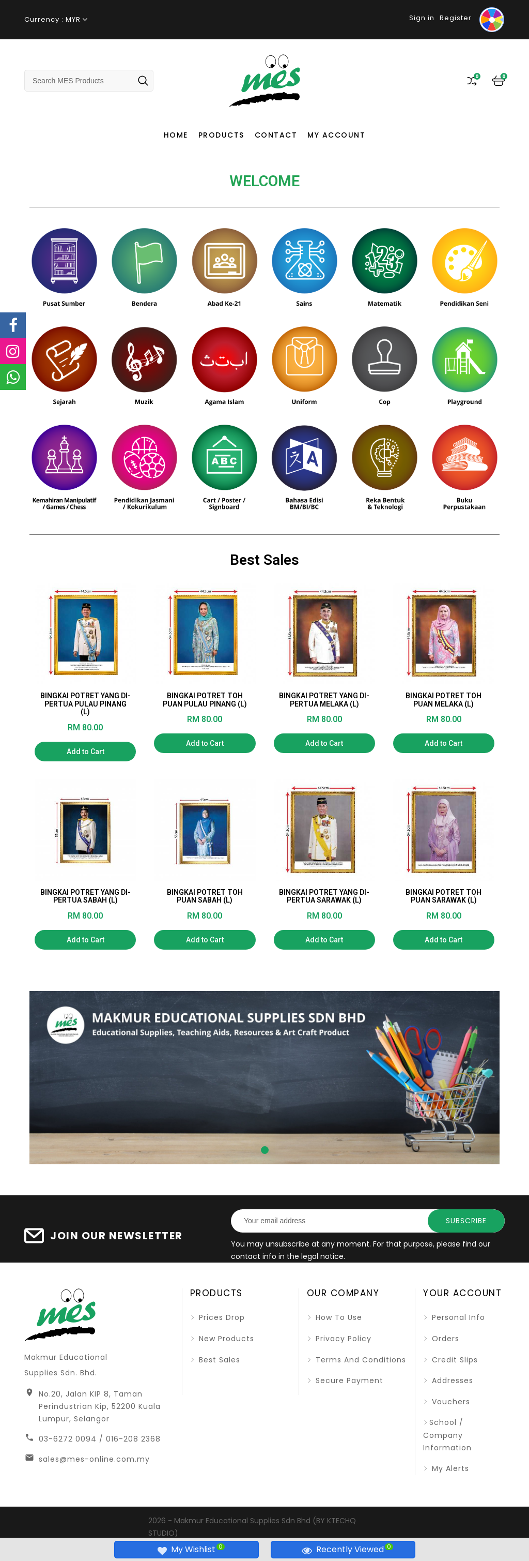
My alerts (449, 1468)
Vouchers (449, 1402)
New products (225, 1338)
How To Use (337, 1317)
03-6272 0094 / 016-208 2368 (100, 1439)
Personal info (457, 1317)
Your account (462, 1293)
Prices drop (220, 1317)
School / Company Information (447, 1435)
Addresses (451, 1380)
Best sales (218, 1360)
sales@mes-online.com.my (94, 1459)
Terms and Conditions (359, 1360)
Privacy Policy (342, 1338)
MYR (73, 19)
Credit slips (453, 1360)
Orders (444, 1338)
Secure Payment (348, 1380)
